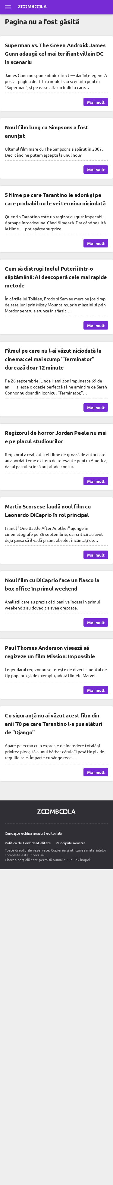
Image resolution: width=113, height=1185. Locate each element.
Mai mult (96, 102)
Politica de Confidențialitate (28, 842)
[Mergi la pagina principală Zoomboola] (32, 7)
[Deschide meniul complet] (8, 7)
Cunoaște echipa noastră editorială (33, 833)
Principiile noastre (71, 842)
